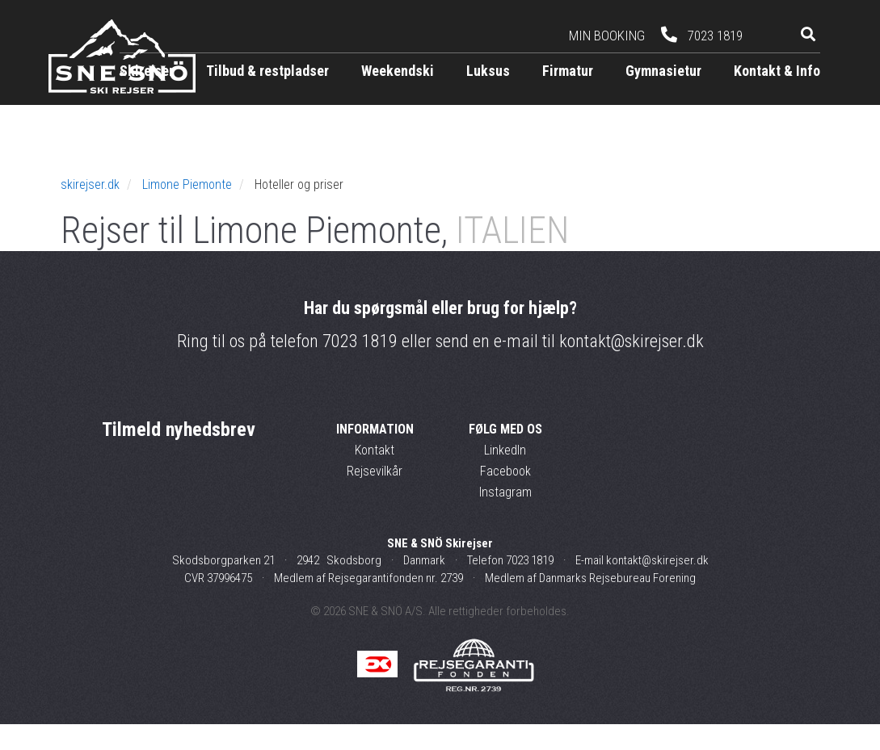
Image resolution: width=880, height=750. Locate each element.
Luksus (488, 71)
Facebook (505, 497)
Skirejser (147, 71)
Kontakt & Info (777, 71)
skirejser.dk (90, 210)
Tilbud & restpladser (267, 71)
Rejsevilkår (374, 497)
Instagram (505, 518)
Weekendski (397, 71)
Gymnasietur (663, 71)
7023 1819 (360, 368)
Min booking (607, 35)
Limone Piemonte (187, 210)
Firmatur (567, 71)
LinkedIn (505, 476)
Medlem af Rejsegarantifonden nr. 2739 (368, 604)
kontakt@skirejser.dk (631, 368)
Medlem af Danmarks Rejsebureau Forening (590, 604)
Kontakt (374, 476)
